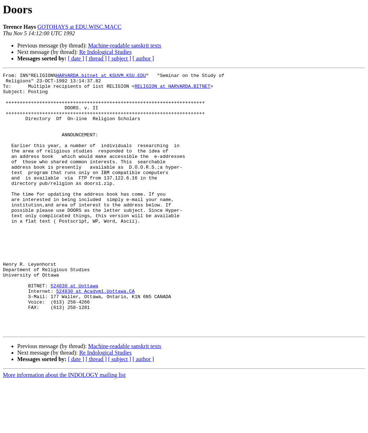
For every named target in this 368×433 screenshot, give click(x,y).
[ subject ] (119, 58)
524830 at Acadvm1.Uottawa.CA (95, 335)
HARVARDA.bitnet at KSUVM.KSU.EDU (101, 76)
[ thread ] (96, 58)
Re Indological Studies (105, 52)
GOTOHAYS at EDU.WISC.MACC (79, 27)
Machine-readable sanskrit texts (124, 45)
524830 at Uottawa (74, 328)
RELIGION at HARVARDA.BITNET (173, 89)
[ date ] (76, 58)
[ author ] (143, 58)
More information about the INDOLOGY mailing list (64, 427)
